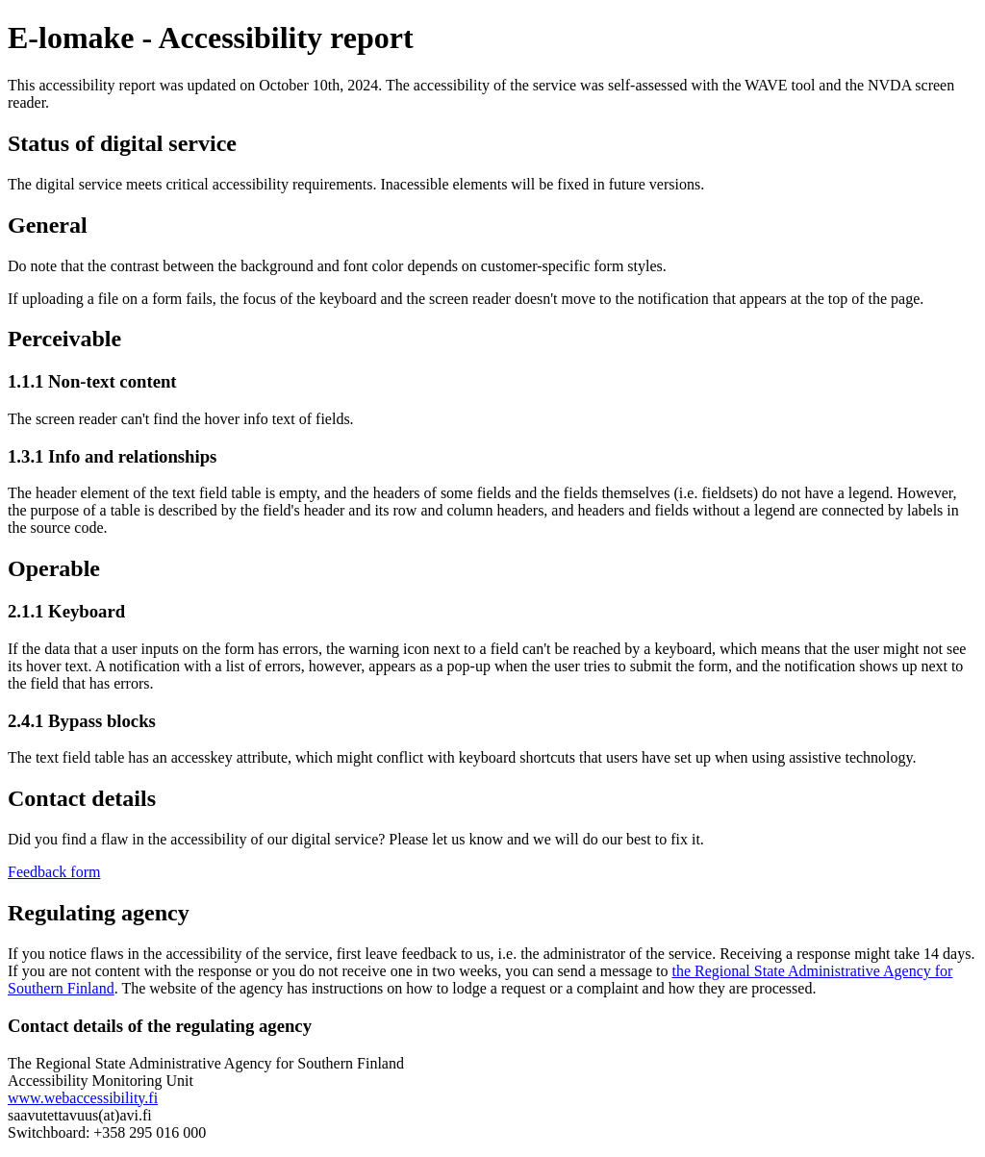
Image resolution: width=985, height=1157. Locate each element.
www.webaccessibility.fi (83, 1098)
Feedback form (54, 872)
